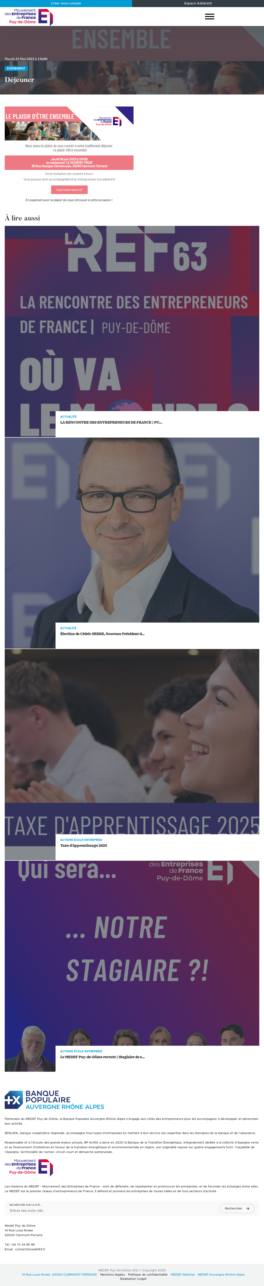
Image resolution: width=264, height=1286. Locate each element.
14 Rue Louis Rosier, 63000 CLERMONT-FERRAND (59, 1274)
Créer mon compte (66, 3)
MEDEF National (183, 1274)
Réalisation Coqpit (133, 1279)
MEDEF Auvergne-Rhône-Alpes (221, 1274)
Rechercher (233, 1208)
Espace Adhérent (198, 3)
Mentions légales (112, 1274)
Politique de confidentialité (148, 1274)
